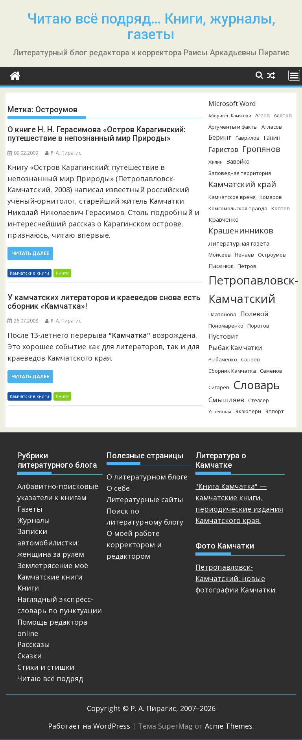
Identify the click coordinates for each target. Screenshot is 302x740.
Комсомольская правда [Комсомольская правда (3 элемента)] (237, 208)
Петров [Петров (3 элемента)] (247, 266)
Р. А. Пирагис (63, 152)
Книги (62, 273)
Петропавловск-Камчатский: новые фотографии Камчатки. (236, 578)
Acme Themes (228, 726)
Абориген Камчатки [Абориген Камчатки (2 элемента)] (229, 115)
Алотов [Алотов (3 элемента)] (283, 115)
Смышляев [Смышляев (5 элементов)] (226, 399)
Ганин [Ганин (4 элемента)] (271, 137)
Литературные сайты (145, 499)
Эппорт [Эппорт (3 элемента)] (274, 411)
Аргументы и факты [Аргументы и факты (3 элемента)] (233, 126)
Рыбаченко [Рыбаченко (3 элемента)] (222, 359)
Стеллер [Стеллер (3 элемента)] (258, 400)
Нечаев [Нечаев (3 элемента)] (244, 254)
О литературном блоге (147, 476)
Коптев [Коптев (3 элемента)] (280, 208)
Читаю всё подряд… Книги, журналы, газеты (151, 27)
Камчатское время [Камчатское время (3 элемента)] (232, 196)
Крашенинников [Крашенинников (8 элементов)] (240, 230)
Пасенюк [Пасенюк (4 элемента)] (221, 266)
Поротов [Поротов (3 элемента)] (258, 325)
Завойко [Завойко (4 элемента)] (238, 161)
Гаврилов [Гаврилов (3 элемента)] (248, 137)
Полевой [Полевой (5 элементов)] (254, 313)
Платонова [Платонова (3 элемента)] (222, 314)
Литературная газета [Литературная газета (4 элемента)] (238, 243)
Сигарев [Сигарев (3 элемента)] (218, 387)
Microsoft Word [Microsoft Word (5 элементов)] (232, 103)
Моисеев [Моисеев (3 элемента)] (219, 254)
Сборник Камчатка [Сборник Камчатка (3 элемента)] (232, 370)
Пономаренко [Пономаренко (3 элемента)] (225, 325)
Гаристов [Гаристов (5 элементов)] (223, 149)
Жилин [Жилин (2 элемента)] (215, 162)
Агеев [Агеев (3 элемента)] (262, 115)
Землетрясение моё (52, 565)
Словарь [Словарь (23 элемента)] (256, 384)
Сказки (29, 655)
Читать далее (30, 253)
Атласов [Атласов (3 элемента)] (271, 126)
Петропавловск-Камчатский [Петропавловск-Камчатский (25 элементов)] (253, 289)
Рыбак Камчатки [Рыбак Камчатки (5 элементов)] (235, 347)
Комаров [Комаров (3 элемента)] (271, 196)
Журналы (33, 520)
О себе (118, 488)
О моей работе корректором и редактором (134, 545)
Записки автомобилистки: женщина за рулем (50, 543)
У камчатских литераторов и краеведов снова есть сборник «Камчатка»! (104, 302)
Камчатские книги (29, 273)
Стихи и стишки (45, 667)
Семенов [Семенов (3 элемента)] (271, 370)
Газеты (29, 509)
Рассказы (33, 644)
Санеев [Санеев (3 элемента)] (250, 359)
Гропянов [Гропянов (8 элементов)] (261, 149)
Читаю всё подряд (50, 678)
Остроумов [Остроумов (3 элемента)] (272, 254)
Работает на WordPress (89, 726)
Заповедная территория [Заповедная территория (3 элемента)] (239, 173)
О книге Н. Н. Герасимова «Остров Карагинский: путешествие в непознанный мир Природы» (96, 134)
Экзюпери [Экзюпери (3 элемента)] (248, 411)
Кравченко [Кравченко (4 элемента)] (223, 219)
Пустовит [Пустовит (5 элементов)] (223, 336)
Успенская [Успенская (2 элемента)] (219, 411)
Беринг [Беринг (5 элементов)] (220, 137)
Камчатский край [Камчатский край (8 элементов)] (242, 184)
